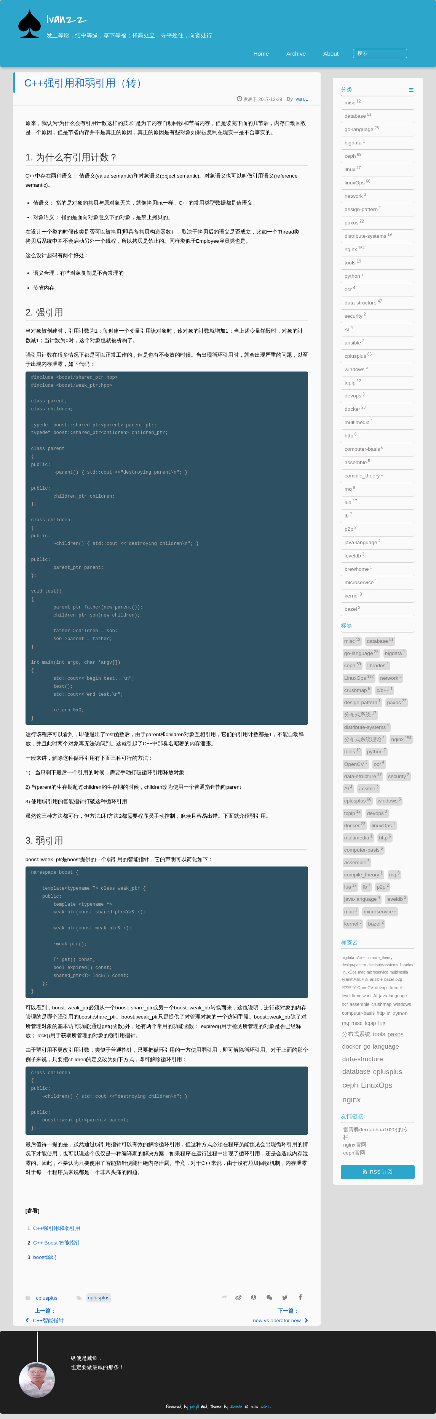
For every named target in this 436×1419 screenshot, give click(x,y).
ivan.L (342, 104)
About (358, 53)
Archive (323, 53)
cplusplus (88, 1303)
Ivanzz (66, 19)
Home (288, 53)
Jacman (236, 1412)
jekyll (194, 1412)
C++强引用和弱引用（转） (126, 88)
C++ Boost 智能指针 (97, 1248)
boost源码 (85, 1262)
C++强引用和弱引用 (97, 1233)
